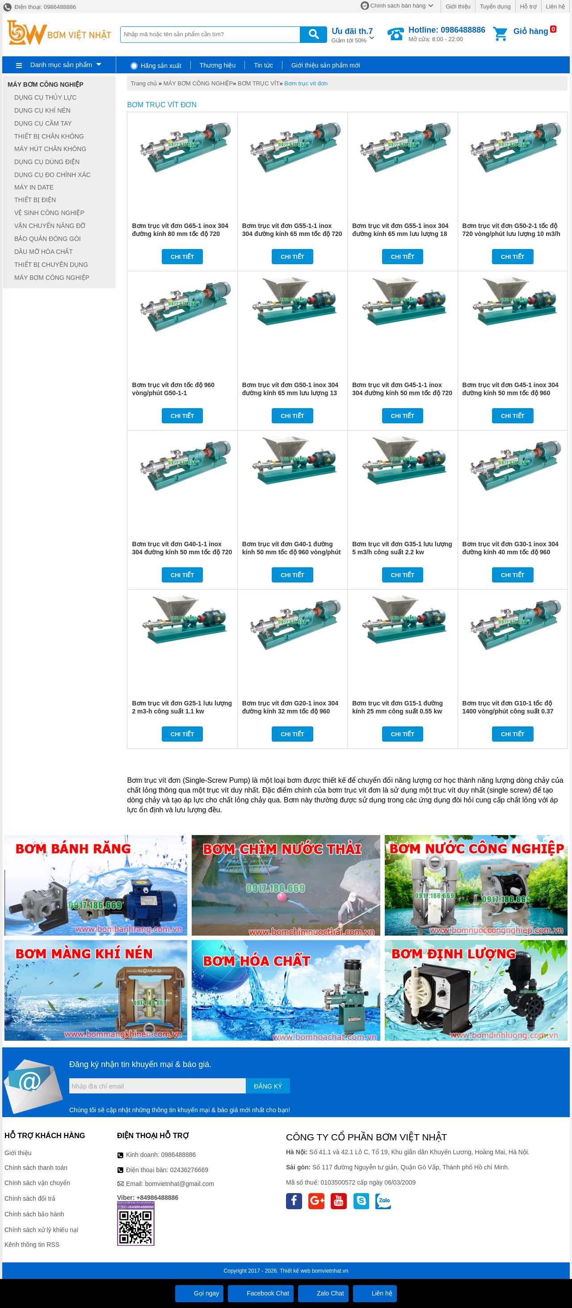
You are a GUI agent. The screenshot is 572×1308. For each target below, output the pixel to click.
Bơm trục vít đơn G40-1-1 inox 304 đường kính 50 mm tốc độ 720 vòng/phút (182, 552)
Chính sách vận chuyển (37, 1182)
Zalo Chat (323, 1293)
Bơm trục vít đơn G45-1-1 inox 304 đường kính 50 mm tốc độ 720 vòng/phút (402, 393)
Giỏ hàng (530, 31)
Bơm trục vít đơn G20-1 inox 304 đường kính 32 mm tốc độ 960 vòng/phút (290, 711)
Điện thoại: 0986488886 (39, 7)
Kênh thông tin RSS (31, 1244)
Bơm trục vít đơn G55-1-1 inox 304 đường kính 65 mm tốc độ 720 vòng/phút (292, 233)
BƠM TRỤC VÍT (258, 83)
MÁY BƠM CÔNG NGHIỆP (198, 83)
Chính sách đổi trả (29, 1198)
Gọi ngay (199, 1293)
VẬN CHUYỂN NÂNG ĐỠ (49, 225)
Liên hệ (555, 6)
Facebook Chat (260, 1293)
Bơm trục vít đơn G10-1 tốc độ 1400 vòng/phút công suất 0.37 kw (508, 711)
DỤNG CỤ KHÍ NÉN (42, 110)
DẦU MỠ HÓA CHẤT (43, 251)
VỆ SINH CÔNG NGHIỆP (49, 212)
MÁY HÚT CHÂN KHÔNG (50, 149)
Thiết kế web (295, 1271)
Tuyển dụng (495, 6)
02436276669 (189, 1169)
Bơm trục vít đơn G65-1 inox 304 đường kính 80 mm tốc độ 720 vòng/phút (180, 233)
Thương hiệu (218, 65)
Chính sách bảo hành (34, 1214)
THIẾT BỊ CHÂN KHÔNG (49, 136)
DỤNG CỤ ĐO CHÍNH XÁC (52, 174)
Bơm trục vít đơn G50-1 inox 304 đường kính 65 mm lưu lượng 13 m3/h (290, 393)
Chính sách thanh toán (35, 1167)
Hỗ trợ (528, 6)
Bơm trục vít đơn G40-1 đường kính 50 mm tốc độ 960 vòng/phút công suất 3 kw (291, 552)
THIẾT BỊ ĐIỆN (35, 199)
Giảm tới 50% (352, 34)
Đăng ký (268, 1086)
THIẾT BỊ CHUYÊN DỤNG (51, 264)
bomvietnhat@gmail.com (179, 1183)
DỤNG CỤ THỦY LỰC (45, 97)
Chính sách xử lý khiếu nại (41, 1229)
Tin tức (263, 65)
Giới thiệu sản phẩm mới (325, 65)
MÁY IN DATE (34, 187)
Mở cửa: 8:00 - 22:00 (446, 33)
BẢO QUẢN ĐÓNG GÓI (47, 238)
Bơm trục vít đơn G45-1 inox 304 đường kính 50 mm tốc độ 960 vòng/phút (511, 393)
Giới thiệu (458, 6)
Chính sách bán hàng (398, 5)
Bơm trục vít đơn (306, 83)
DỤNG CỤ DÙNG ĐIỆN (47, 161)
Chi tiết (182, 256)
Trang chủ (143, 83)
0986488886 (178, 1154)
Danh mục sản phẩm (61, 64)
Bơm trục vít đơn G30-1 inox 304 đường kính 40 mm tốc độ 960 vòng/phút (511, 552)
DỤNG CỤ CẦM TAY (43, 123)
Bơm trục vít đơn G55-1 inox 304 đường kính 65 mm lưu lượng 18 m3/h (400, 233)
